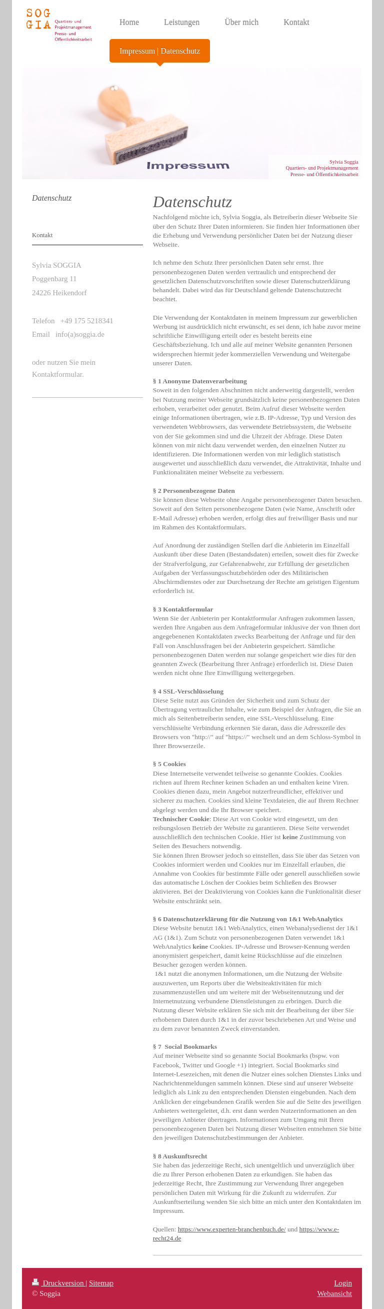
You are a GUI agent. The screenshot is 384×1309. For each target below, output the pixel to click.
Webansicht (334, 1293)
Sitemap (101, 1283)
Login (343, 1283)
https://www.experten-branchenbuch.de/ (232, 1229)
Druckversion (59, 1283)
